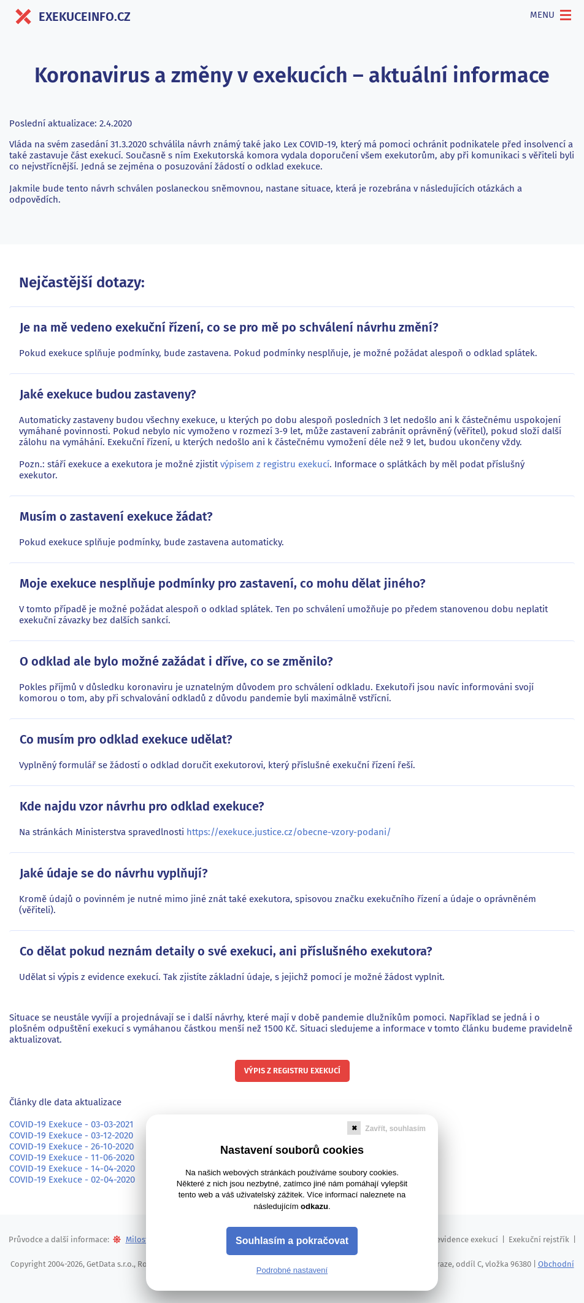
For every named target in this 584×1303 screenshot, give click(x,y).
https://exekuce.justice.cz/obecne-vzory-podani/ (288, 832)
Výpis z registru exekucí (292, 1070)
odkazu (314, 1206)
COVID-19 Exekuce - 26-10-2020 (71, 1146)
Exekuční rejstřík (539, 1239)
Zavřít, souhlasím (395, 1128)
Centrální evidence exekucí (449, 1239)
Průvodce (26, 1239)
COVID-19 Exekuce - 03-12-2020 (71, 1135)
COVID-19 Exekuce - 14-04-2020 (72, 1168)
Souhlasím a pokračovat (292, 1240)
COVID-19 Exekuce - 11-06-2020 (71, 1157)
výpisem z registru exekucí (274, 464)
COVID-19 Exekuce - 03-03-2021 (71, 1124)
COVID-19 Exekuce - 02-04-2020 (72, 1179)
